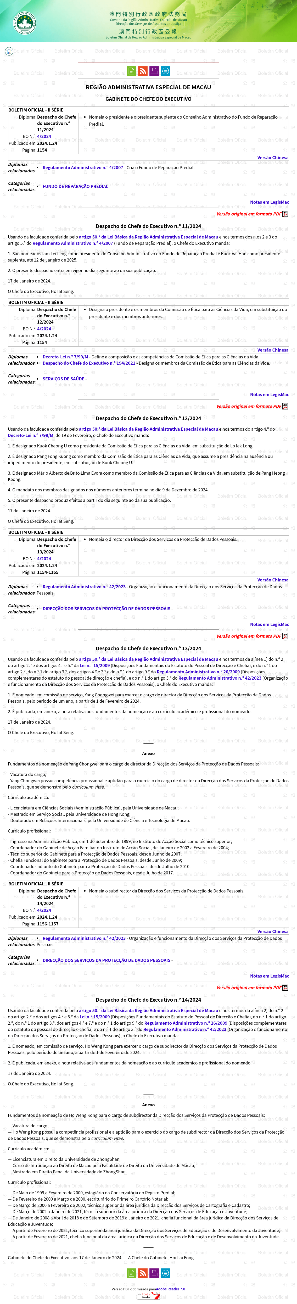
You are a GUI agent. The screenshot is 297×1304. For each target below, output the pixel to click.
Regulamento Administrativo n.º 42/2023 (84, 586)
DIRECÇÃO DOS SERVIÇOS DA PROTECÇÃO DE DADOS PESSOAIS (106, 608)
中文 (264, 6)
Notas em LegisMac (269, 202)
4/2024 (44, 136)
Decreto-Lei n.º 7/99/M (65, 356)
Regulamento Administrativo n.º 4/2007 (83, 167)
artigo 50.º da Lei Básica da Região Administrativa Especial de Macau (148, 237)
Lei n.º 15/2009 (95, 665)
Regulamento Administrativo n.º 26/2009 (198, 671)
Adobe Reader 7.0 (170, 1288)
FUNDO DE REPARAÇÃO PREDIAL (75, 186)
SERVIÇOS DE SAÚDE (63, 378)
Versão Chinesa (273, 157)
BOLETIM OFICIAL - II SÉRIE (35, 110)
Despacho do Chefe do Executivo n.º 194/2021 (89, 363)
